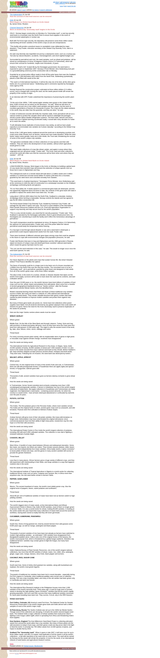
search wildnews (46, 10)
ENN (11, 159)
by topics (35, 10)
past (24, 10)
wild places (56, 2)
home (61, 6)
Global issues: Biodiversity (33, 646)
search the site (72, 6)
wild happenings (64, 2)
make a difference (60, 3)
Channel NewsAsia (17, 28)
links (65, 6)
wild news (73, 2)
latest (19, 10)
